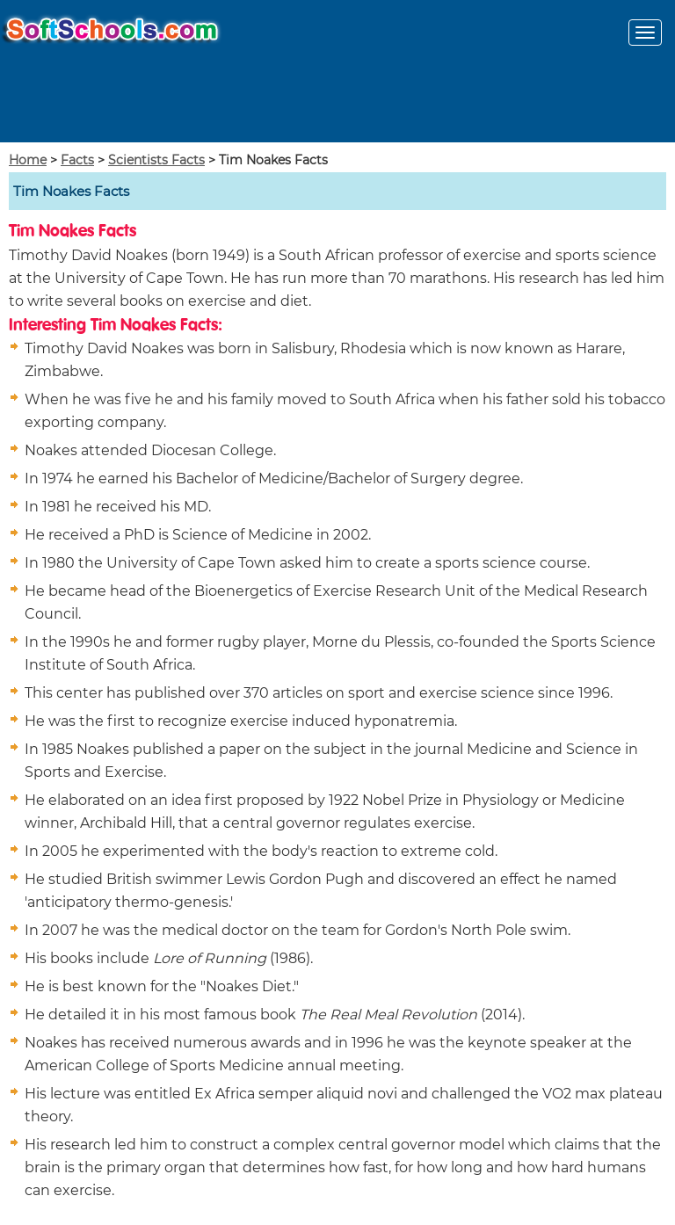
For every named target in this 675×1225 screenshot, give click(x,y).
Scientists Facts (156, 160)
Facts (77, 160)
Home (28, 160)
